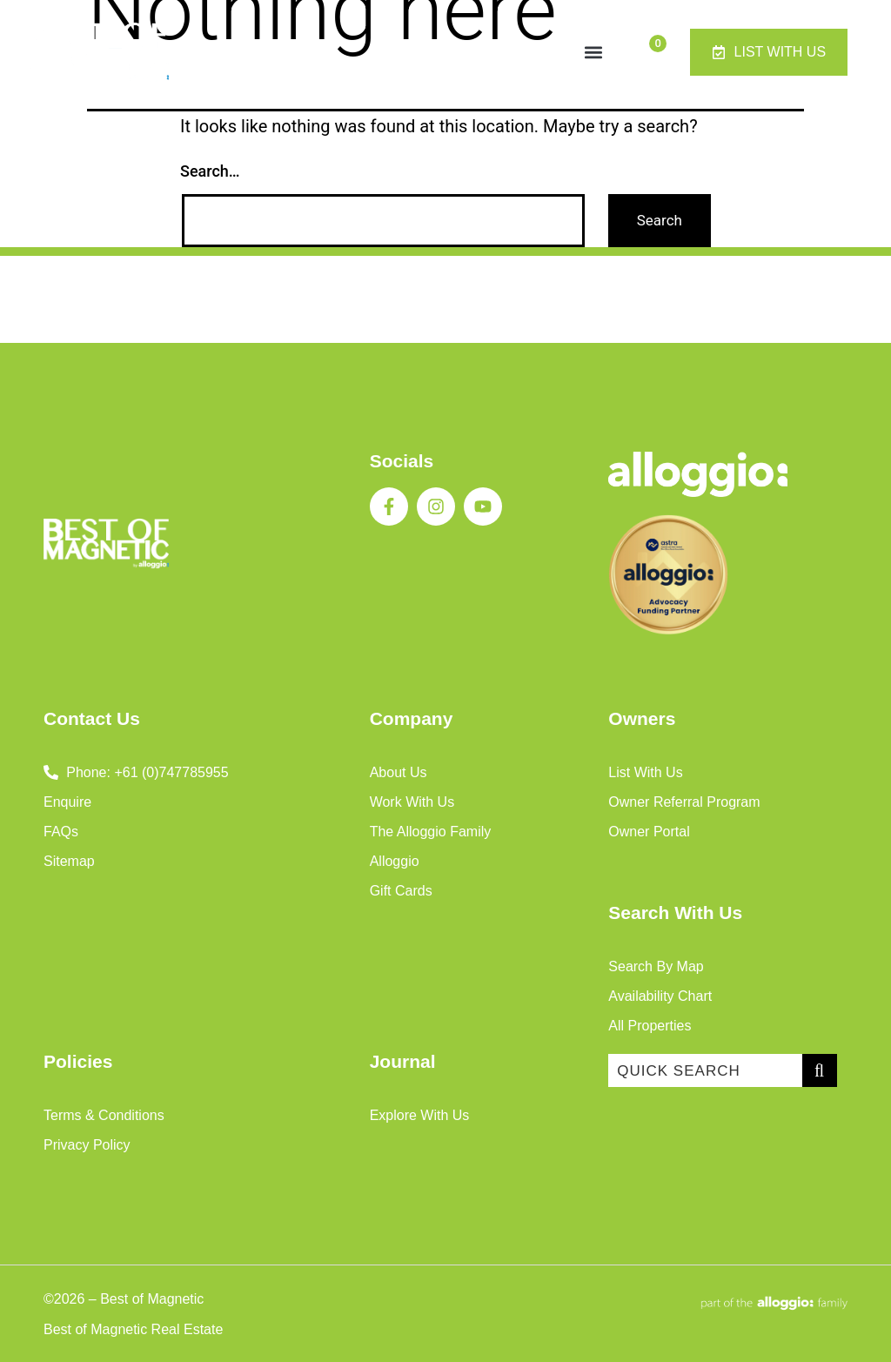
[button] (593, 51)
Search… (210, 171)
